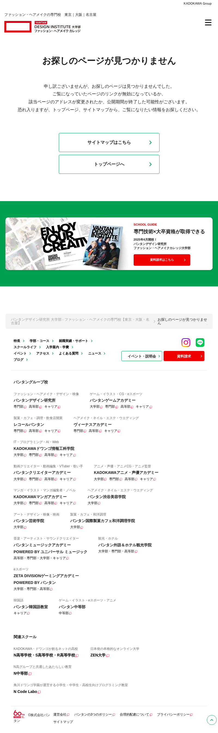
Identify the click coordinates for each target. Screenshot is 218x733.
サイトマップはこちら (120, 142)
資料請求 (190, 356)
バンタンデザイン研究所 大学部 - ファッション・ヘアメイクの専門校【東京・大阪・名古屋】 (80, 321)
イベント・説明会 (144, 356)
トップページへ (124, 164)
